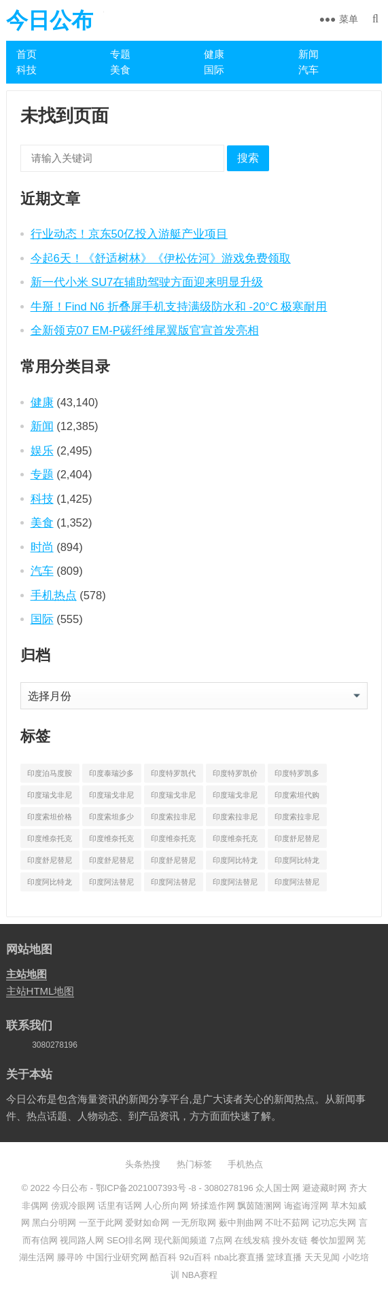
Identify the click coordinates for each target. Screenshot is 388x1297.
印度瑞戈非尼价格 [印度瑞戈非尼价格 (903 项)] (111, 797)
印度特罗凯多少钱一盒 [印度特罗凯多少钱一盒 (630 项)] (297, 776)
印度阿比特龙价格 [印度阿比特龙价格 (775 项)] (297, 863)
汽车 (308, 69)
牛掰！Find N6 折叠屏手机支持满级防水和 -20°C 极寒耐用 (179, 306)
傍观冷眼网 (73, 1206)
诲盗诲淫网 (306, 1206)
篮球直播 (284, 1257)
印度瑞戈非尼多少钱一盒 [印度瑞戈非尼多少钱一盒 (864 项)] (235, 797)
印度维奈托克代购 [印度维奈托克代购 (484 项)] (49, 841)
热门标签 (194, 1164)
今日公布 (49, 20)
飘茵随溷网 (259, 1206)
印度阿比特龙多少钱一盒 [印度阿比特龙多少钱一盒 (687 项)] (49, 884)
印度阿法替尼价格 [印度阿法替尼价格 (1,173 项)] (173, 884)
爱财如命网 (147, 1223)
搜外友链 (290, 1240)
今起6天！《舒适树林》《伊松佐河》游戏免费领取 (161, 258)
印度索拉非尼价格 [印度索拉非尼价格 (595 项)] (235, 819)
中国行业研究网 (117, 1257)
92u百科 (195, 1257)
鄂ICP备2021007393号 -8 (144, 1188)
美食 (120, 69)
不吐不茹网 (287, 1223)
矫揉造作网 (213, 1206)
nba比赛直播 (239, 1257)
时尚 (42, 547)
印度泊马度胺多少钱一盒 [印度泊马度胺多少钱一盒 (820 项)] (49, 776)
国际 (214, 69)
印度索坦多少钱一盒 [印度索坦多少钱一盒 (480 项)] (111, 819)
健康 (214, 54)
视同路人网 (82, 1240)
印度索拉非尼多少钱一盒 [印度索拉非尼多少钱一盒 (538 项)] (297, 819)
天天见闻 (322, 1257)
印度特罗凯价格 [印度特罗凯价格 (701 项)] (235, 776)
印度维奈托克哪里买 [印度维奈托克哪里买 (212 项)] (173, 841)
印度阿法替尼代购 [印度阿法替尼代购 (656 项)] (111, 884)
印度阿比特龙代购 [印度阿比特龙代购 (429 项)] (235, 863)
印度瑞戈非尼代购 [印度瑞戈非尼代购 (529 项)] (49, 797)
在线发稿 (252, 1240)
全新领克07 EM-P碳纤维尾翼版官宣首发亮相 (145, 330)
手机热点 (54, 595)
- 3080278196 (224, 1188)
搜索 (248, 158)
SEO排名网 (129, 1240)
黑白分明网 (54, 1223)
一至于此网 (101, 1223)
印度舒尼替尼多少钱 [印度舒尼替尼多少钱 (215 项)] (111, 863)
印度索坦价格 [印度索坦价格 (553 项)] (49, 817)
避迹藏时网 (324, 1188)
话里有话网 (120, 1206)
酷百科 (163, 1257)
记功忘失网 (334, 1223)
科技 (26, 69)
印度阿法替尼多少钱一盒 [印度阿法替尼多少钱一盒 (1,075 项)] (297, 884)
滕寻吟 (70, 1257)
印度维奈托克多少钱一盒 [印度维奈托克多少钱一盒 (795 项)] (235, 841)
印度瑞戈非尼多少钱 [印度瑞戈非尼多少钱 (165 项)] (173, 797)
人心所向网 (166, 1206)
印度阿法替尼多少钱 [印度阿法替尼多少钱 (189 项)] (235, 884)
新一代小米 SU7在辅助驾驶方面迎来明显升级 (147, 282)
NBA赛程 (199, 1275)
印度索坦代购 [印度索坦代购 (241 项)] (297, 795)
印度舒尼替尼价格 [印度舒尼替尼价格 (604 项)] (49, 863)
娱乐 (42, 450)
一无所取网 (194, 1223)
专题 (120, 54)
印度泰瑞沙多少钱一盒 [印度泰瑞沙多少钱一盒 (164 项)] (111, 776)
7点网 (221, 1240)
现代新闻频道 (180, 1240)
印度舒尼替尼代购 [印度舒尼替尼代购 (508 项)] (297, 841)
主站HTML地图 (40, 991)
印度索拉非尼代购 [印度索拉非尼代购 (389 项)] (173, 819)
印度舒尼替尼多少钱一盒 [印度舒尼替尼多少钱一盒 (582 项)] (173, 863)
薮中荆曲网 (241, 1223)
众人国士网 (277, 1188)
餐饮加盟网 (333, 1240)
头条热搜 (142, 1164)
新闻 (308, 54)
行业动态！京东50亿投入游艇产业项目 (129, 234)
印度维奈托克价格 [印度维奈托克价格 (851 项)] (111, 841)
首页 (26, 54)
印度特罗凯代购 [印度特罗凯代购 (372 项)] (173, 776)
